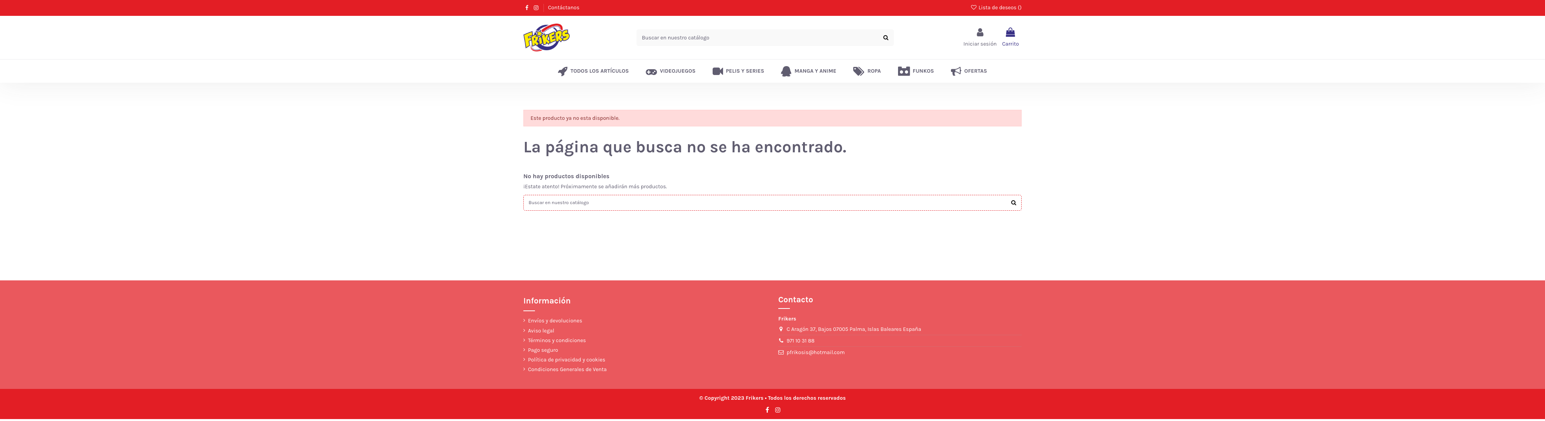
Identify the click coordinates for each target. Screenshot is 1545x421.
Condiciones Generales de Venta (567, 371)
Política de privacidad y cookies (566, 361)
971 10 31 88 (801, 342)
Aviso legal (541, 332)
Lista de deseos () (996, 7)
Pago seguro (543, 352)
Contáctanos (563, 7)
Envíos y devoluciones (555, 322)
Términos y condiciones (557, 342)
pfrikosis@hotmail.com (816, 354)
